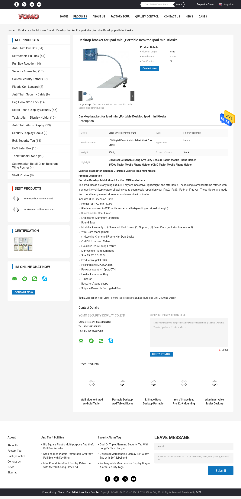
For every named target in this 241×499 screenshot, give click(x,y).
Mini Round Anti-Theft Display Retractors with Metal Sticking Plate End (67, 465)
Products (80, 16)
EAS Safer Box (21, 148)
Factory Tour (120, 16)
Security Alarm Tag (24, 71)
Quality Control (147, 16)
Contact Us (172, 16)
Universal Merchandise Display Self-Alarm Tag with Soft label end (124, 455)
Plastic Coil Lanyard (25, 87)
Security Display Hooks (27, 133)
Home (64, 16)
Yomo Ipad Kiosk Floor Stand (38, 198)
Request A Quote (205, 4)
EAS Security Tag (23, 140)
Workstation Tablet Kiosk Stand (39, 209)
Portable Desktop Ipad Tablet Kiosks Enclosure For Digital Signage (122, 401)
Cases (203, 16)
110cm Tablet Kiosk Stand (124, 298)
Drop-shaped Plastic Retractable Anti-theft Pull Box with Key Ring (68, 455)
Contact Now (150, 68)
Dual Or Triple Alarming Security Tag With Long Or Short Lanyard (124, 446)
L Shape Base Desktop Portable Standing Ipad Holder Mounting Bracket (153, 401)
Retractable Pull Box (25, 56)
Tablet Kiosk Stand (43, 30)
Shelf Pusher (20, 175)
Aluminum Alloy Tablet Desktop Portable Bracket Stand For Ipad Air (214, 401)
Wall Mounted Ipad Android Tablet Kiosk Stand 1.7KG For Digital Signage (92, 401)
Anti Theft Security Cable (28, 94)
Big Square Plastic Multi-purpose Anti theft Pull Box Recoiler (68, 446)
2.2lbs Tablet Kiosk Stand (97, 298)
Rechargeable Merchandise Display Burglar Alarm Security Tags (125, 465)
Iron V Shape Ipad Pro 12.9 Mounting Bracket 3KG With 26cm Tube (184, 401)
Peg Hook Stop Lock (25, 102)
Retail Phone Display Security (31, 110)
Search (178, 4)
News (189, 16)
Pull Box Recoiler (23, 63)
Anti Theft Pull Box (24, 48)
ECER (198, 492)
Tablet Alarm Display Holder (30, 117)
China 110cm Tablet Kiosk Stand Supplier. (79, 492)
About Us (99, 16)
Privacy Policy (49, 492)
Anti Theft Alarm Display (28, 125)
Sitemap (12, 472)
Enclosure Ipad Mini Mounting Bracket (157, 298)
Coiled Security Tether (26, 79)
